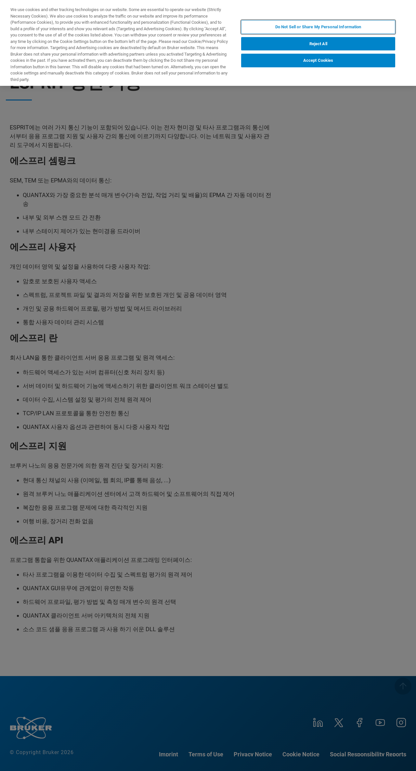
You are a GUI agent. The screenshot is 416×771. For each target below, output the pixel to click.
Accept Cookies (318, 60)
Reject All (318, 43)
